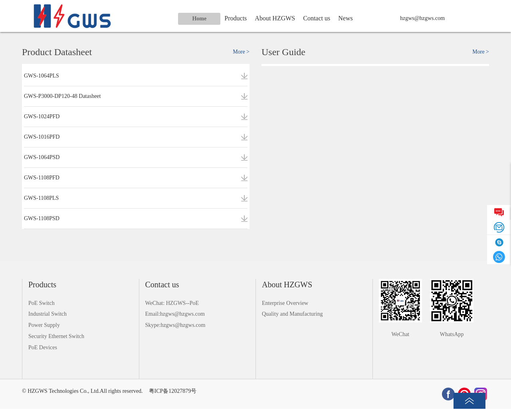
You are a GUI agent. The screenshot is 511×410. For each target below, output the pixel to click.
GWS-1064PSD (41, 157)
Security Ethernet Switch (56, 336)
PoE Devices (42, 347)
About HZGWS (275, 18)
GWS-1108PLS (41, 198)
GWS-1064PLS (41, 76)
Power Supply (44, 325)
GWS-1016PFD (41, 137)
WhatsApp (452, 334)
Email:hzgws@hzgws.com (175, 314)
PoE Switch (41, 303)
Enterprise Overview (285, 303)
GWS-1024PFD (41, 116)
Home (199, 19)
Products (235, 18)
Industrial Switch (47, 314)
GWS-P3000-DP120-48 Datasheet (62, 96)
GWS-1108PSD (41, 218)
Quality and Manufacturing (292, 314)
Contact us (316, 18)
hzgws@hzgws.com (422, 18)
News (345, 18)
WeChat (401, 334)
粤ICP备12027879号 (173, 391)
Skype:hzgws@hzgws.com (175, 325)
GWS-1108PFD (41, 178)
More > (241, 52)
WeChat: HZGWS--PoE (172, 303)
